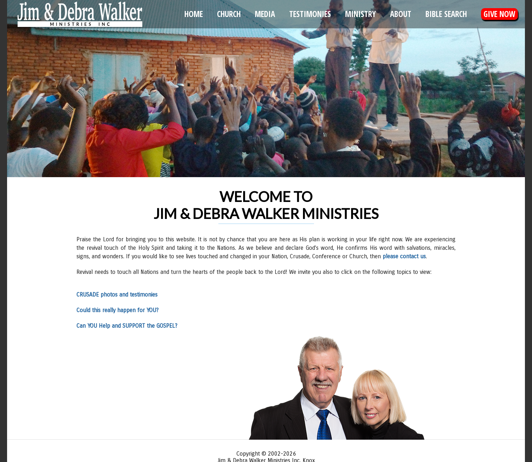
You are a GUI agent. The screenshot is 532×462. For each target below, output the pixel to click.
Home (193, 14)
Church (229, 14)
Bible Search (446, 14)
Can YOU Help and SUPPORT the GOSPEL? (126, 325)
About (400, 14)
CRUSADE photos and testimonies (117, 294)
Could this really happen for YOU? (117, 310)
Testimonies (310, 14)
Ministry (360, 14)
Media (265, 14)
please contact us (404, 256)
